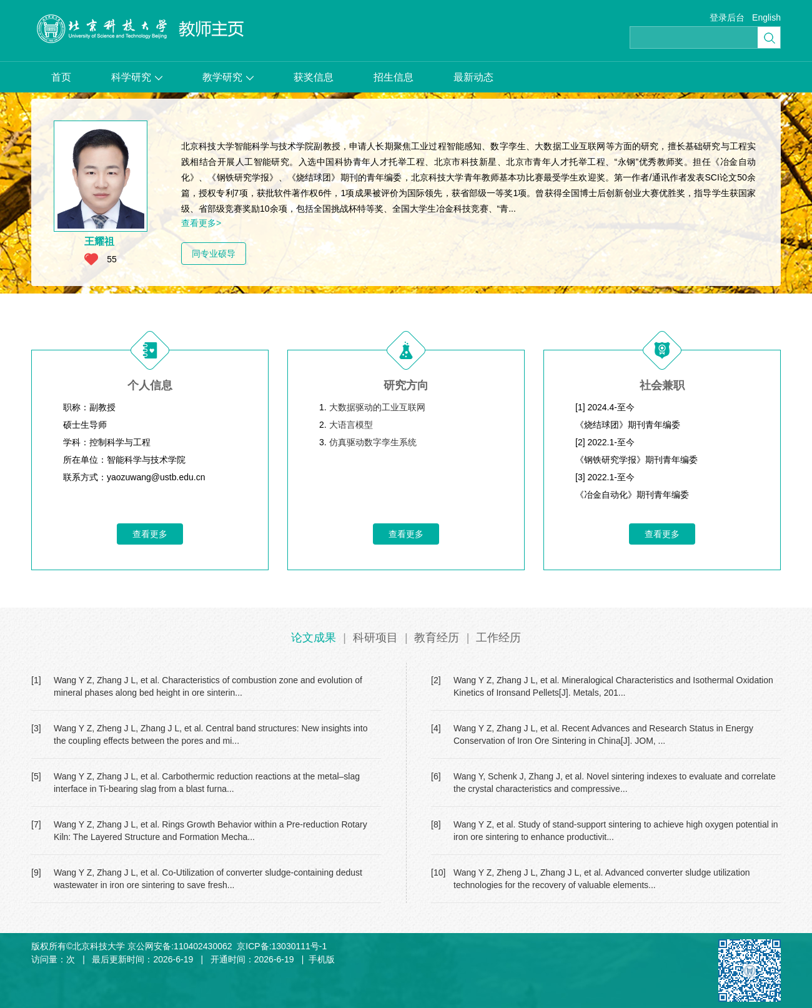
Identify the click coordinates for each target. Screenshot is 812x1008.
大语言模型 (351, 425)
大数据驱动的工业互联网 (377, 407)
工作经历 (498, 637)
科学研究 (136, 77)
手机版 (322, 959)
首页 (61, 77)
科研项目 (375, 637)
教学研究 (228, 77)
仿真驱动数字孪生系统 (373, 442)
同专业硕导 (213, 254)
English (766, 17)
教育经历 (436, 637)
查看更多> (201, 223)
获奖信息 (314, 77)
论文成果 (313, 637)
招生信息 (393, 77)
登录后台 (727, 17)
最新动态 (473, 77)
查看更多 (149, 534)
